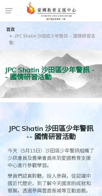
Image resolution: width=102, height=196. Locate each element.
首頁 (10, 29)
